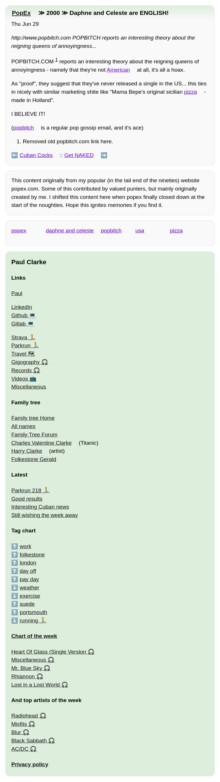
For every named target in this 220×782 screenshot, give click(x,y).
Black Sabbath (29, 741)
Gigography (25, 362)
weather (29, 588)
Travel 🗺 (23, 354)
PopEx (21, 12)
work (26, 546)
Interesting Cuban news (40, 507)
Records (21, 370)
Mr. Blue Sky (26, 668)
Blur (16, 732)
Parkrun (20, 345)
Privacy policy (29, 764)
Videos (19, 379)
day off (28, 571)
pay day (29, 579)
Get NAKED (78, 155)
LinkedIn (21, 307)
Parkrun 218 (26, 490)
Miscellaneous (28, 387)
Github (19, 315)
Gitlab (18, 324)
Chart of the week (34, 636)
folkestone (32, 555)
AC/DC (19, 749)
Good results (26, 499)
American (118, 70)
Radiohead (24, 716)
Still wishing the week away (44, 515)
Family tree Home (32, 418)
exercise (30, 596)
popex (18, 231)
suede (27, 604)
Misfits (19, 724)
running (29, 621)
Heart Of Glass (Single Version (48, 652)
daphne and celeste (70, 231)
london (28, 563)
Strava (19, 337)
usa (139, 231)
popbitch (23, 128)
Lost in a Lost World (35, 685)
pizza (190, 92)
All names (23, 426)
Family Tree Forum (34, 435)
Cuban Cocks (36, 155)
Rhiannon (23, 676)
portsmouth (33, 612)
